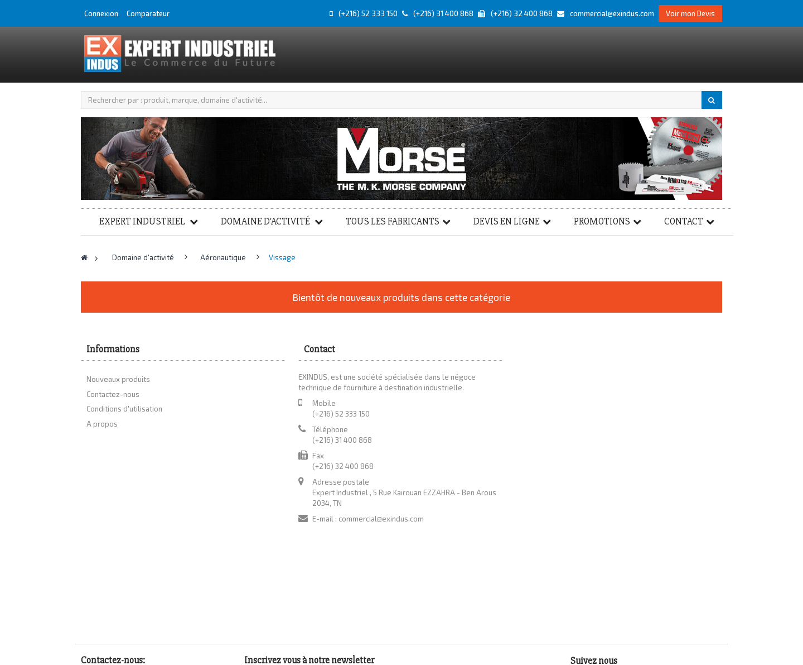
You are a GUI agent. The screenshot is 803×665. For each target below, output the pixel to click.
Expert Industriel (143, 221)
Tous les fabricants (392, 221)
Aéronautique (224, 257)
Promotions (602, 221)
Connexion (102, 13)
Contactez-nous (112, 394)
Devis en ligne (506, 221)
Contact (683, 221)
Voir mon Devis (690, 13)
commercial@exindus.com (381, 518)
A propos (102, 423)
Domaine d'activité (266, 221)
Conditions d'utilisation (124, 408)
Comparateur (148, 13)
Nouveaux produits (118, 379)
